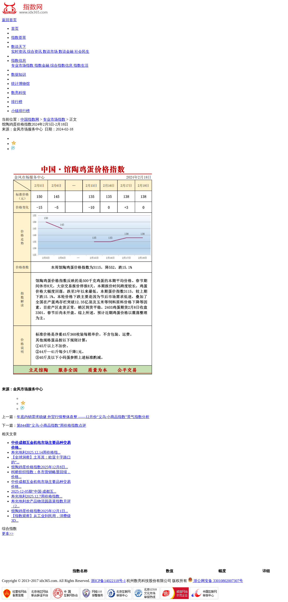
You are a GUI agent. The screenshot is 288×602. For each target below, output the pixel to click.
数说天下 (18, 47)
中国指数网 (29, 119)
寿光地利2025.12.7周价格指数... (36, 496)
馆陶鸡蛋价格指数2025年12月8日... (39, 467)
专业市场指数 (22, 65)
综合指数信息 (62, 65)
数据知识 (18, 74)
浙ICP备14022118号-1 (108, 581)
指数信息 (18, 61)
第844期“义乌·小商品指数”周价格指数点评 (51, 425)
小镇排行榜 (20, 111)
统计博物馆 (20, 84)
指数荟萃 (18, 38)
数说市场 (51, 51)
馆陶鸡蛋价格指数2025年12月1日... (39, 511)
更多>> (7, 533)
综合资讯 (35, 51)
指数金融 (42, 65)
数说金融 (66, 51)
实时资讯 (19, 51)
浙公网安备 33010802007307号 (215, 581)
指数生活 (81, 65)
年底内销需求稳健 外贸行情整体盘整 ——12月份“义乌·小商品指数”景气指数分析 (83, 417)
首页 (15, 28)
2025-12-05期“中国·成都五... (33, 491)
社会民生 (81, 51)
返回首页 (9, 20)
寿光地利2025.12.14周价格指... (35, 452)
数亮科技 (18, 93)
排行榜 (16, 102)
